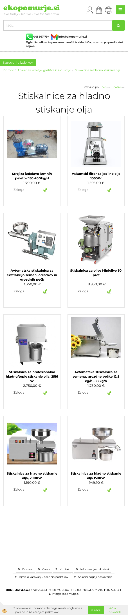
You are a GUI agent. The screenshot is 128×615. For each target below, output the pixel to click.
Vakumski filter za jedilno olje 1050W (96, 176)
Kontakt (65, 569)
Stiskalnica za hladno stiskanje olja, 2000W (32, 475)
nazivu (119, 87)
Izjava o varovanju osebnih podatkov (43, 577)
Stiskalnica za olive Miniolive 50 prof (96, 272)
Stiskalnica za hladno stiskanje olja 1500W (96, 475)
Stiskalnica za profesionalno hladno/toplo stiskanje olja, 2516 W (32, 376)
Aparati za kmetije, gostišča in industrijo (44, 70)
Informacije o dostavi (94, 569)
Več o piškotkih (115, 610)
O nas (46, 569)
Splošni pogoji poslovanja (95, 577)
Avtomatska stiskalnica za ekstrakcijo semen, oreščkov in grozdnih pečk (32, 275)
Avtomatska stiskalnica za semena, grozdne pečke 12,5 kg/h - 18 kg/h (96, 376)
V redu (96, 610)
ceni (106, 87)
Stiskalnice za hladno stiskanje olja (98, 70)
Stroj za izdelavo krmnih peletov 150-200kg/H (32, 176)
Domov (8, 70)
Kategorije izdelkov (18, 63)
